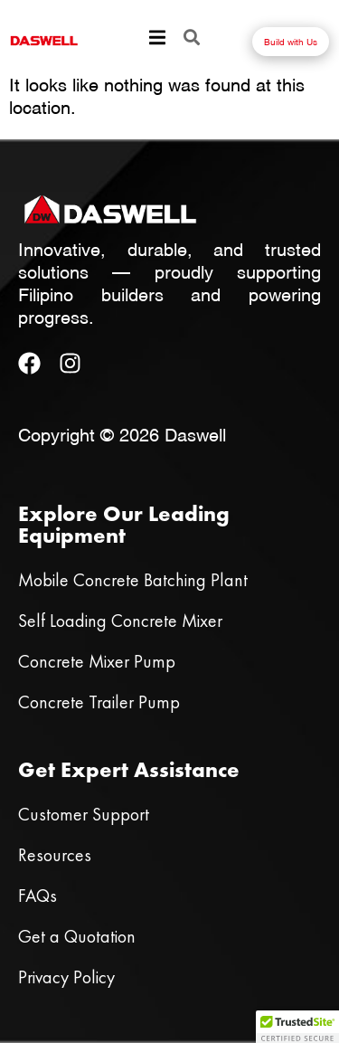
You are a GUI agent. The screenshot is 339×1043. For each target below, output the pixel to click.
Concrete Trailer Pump (99, 702)
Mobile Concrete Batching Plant (133, 580)
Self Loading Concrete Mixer (120, 620)
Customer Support (83, 814)
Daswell (195, 433)
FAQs (37, 895)
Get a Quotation (77, 936)
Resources (54, 855)
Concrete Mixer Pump (96, 661)
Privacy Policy (66, 977)
